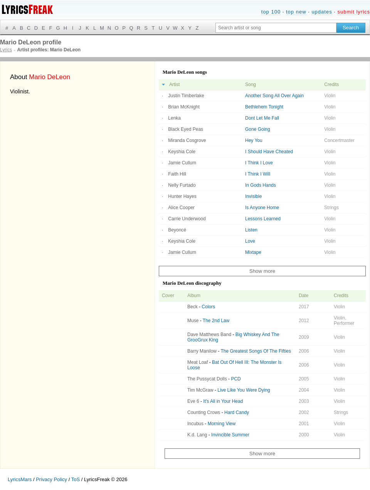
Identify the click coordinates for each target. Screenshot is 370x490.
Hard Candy (236, 412)
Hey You (253, 140)
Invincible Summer (230, 435)
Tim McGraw (200, 390)
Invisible (253, 196)
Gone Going (257, 129)
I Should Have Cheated (269, 151)
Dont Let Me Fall (262, 118)
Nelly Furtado (181, 185)
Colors (208, 306)
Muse (192, 320)
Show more (262, 271)
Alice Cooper (181, 207)
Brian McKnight (183, 107)
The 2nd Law (216, 320)
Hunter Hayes (182, 196)
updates (321, 12)
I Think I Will (257, 174)
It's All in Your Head (223, 401)
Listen (251, 230)
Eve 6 (193, 401)
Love (250, 241)
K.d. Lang (197, 435)
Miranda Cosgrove (187, 140)
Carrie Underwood (186, 218)
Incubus (195, 423)
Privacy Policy (51, 479)
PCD (235, 379)
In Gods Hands (260, 185)
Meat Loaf (197, 362)
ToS (75, 479)
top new (296, 12)
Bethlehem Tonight (264, 107)
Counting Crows (203, 412)
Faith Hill (177, 174)
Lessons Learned (263, 218)
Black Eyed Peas (185, 129)
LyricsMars (20, 479)
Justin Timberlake (186, 95)
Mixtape (253, 252)
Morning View (221, 423)
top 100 (271, 12)
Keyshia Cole (181, 151)
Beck (192, 306)
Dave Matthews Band (209, 334)
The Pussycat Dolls (207, 379)
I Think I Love (259, 163)
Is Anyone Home (262, 207)
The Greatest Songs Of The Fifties (255, 351)
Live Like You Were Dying (243, 390)
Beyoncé (177, 230)
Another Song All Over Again (274, 95)
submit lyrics (353, 12)
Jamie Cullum (182, 163)
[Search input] (275, 28)
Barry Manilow (202, 351)
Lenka (174, 118)
